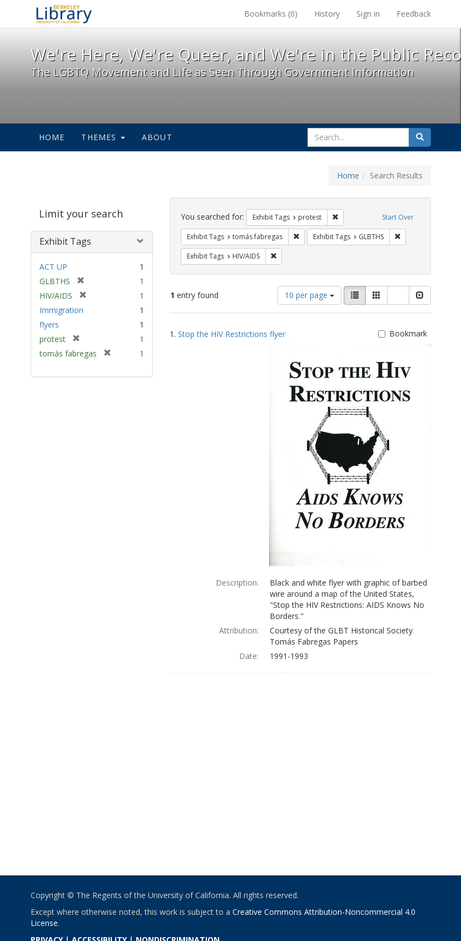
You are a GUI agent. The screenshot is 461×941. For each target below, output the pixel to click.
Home (52, 137)
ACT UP (53, 266)
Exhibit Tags (65, 241)
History (327, 13)
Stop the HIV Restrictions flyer (231, 334)
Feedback (413, 13)
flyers (49, 324)
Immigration (61, 310)
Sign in (368, 13)
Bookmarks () (271, 13)
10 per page (309, 295)
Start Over (398, 217)
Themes (103, 137)
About (157, 137)
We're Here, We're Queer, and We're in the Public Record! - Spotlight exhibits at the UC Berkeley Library (64, 14)
